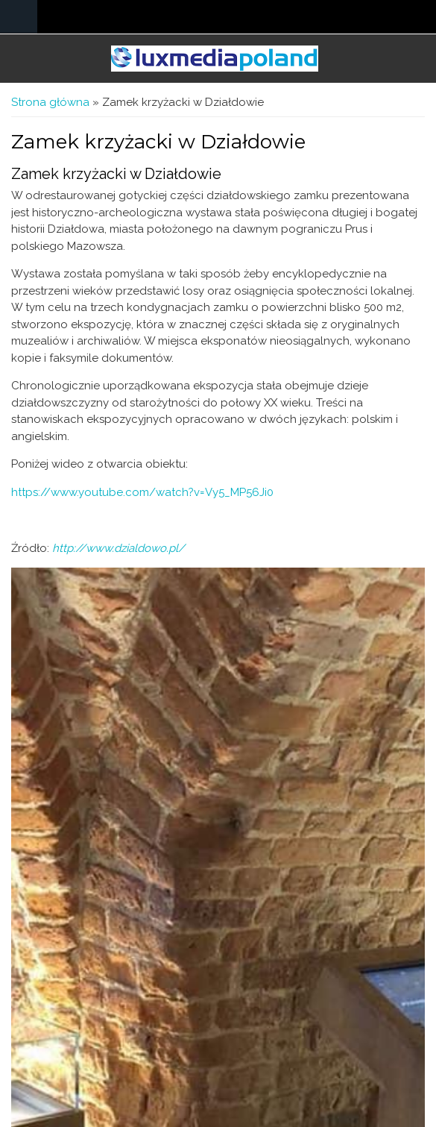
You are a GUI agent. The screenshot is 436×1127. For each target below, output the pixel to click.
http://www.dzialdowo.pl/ (118, 548)
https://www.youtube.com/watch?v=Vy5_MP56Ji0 (142, 492)
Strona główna (50, 102)
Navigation (18, 17)
